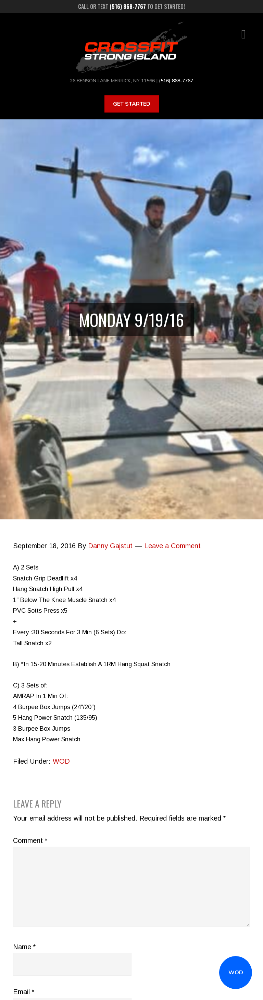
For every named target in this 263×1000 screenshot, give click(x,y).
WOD (235, 972)
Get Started (131, 104)
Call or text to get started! (131, 6)
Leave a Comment (172, 546)
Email (23, 992)
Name (24, 947)
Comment (30, 840)
